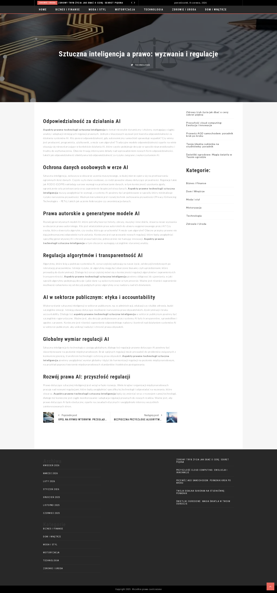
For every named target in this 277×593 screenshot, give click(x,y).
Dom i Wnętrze (216, 9)
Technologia (153, 9)
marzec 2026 (50, 473)
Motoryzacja (125, 9)
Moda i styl (97, 9)
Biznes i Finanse (67, 9)
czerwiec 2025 (51, 513)
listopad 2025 (51, 505)
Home (43, 9)
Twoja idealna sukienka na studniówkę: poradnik (202, 145)
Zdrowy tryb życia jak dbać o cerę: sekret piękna (90, 3)
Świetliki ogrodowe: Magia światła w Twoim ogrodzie (209, 155)
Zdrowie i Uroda (47, 3)
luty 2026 (49, 481)
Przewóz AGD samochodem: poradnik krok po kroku (209, 134)
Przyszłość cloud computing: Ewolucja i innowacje (204, 124)
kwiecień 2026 (51, 465)
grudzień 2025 (51, 497)
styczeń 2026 (51, 489)
